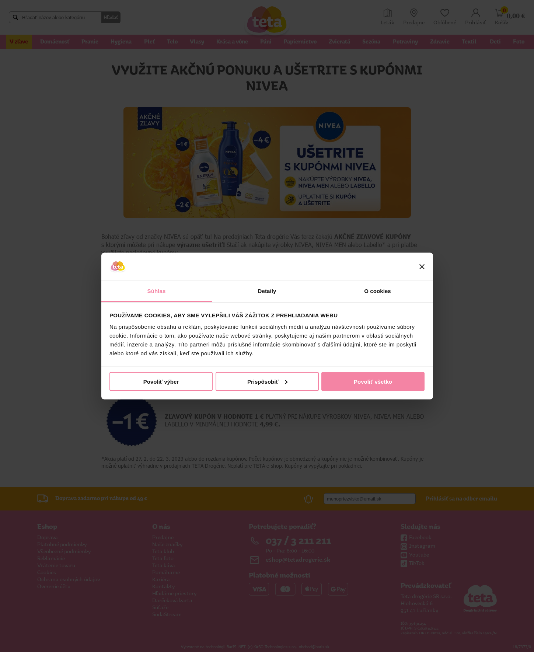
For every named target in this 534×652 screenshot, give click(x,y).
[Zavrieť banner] (422, 266)
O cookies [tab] (377, 291)
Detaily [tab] (267, 291)
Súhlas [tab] (156, 291)
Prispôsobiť (267, 381)
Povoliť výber (161, 381)
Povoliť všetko (373, 381)
